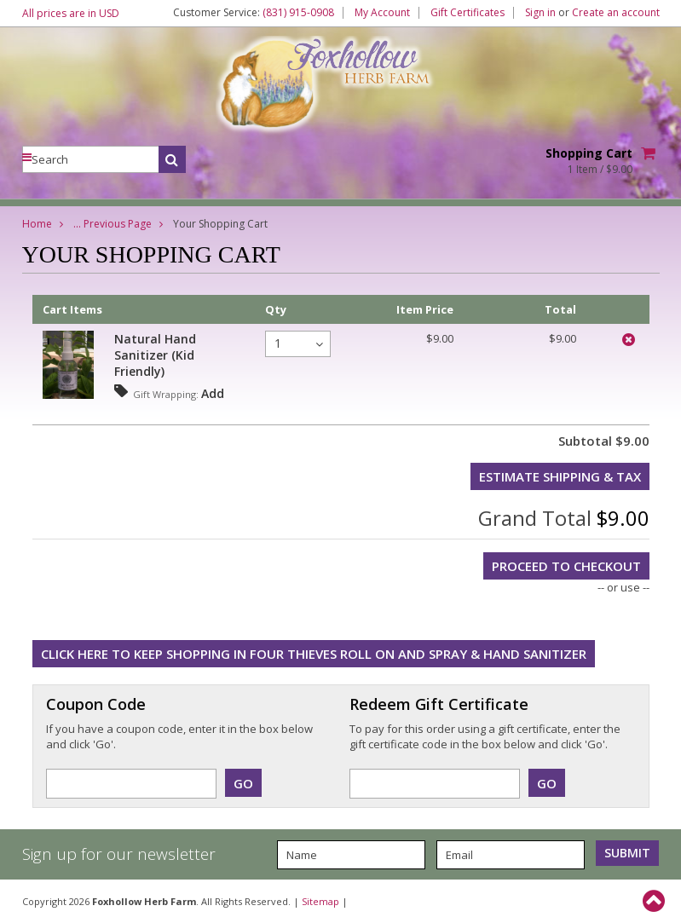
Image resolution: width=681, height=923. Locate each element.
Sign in (540, 13)
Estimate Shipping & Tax (560, 476)
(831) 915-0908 (298, 13)
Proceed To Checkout (566, 565)
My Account (382, 13)
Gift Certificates (467, 13)
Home (37, 223)
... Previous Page (112, 223)
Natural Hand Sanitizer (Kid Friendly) (155, 355)
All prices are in (70, 13)
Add (212, 393)
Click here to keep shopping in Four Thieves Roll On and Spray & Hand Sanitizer (313, 653)
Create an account (616, 13)
